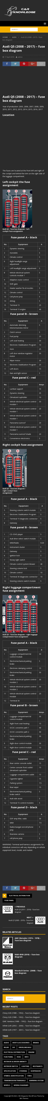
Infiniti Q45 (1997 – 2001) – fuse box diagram (21, 1030)
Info (27, 1057)
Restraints (37, 1066)
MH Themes (24, 1098)
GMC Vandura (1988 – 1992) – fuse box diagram (22, 1021)
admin (20, 57)
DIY (13, 1047)
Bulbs (6, 1047)
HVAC (19, 1057)
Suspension (36, 1071)
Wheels (7, 1085)
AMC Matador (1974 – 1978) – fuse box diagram (28, 939)
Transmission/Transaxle (15, 1080)
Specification (10, 1071)
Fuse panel (9, 900)
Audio (6, 1043)
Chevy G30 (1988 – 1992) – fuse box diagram (21, 1013)
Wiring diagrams (21, 1085)
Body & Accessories (21, 1043)
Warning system (36, 1080)
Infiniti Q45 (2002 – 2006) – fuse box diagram (21, 1025)
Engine (31, 1052)
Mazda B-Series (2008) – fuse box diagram (28, 971)
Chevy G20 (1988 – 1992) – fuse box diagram (21, 1017)
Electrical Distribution (19, 896)
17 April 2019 (9, 57)
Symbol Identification (14, 1076)
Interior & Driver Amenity (15, 1062)
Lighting (25, 1066)
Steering (23, 1071)
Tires (29, 1076)
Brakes (36, 1043)
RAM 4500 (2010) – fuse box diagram (27, 955)
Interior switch (11, 1066)
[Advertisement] (24, 82)
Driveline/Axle (25, 1047)
